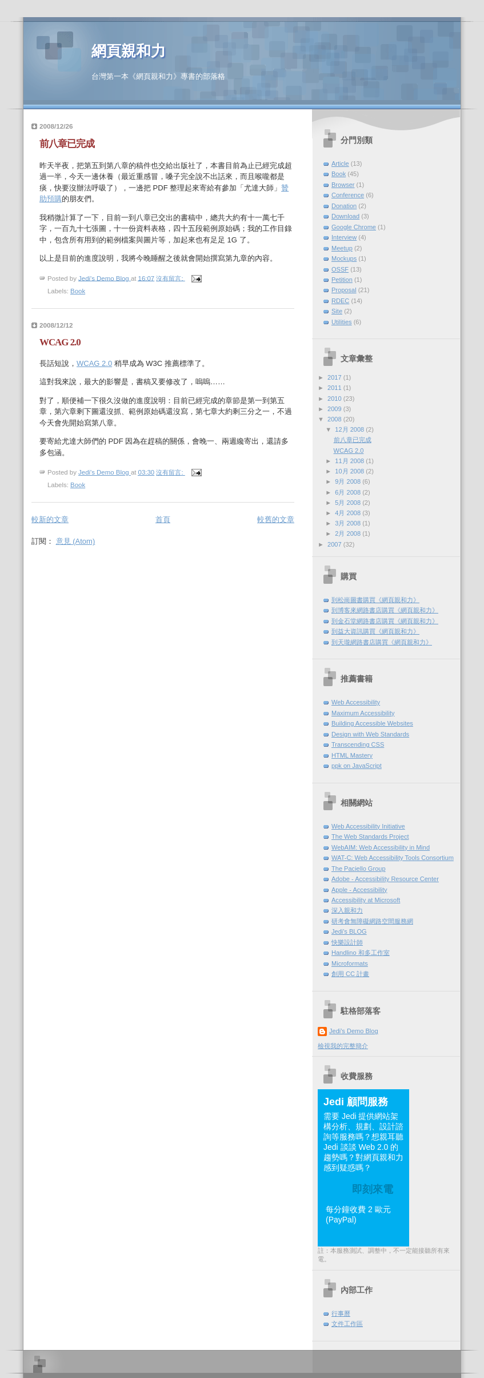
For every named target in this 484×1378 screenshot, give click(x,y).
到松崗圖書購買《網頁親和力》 (375, 599)
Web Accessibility (355, 702)
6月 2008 (348, 492)
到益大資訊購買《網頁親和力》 (375, 631)
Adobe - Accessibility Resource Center (385, 878)
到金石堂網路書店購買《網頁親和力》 (384, 621)
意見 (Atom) (75, 541)
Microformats (349, 963)
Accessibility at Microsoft (365, 900)
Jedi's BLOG (349, 931)
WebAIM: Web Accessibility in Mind (380, 847)
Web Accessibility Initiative (368, 826)
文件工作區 (347, 1323)
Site (336, 311)
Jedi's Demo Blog (353, 1030)
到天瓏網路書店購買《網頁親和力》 (381, 642)
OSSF (340, 269)
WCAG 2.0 (60, 342)
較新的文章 (50, 519)
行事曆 (340, 1313)
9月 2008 (348, 481)
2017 (335, 377)
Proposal (344, 289)
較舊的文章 (275, 519)
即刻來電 (372, 1189)
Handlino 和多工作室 (360, 952)
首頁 (162, 519)
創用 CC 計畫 (350, 973)
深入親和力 (347, 910)
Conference (347, 195)
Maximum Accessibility (363, 713)
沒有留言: (170, 277)
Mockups (344, 258)
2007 (335, 544)
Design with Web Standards (370, 734)
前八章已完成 (66, 143)
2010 (335, 398)
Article (340, 163)
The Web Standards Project (370, 836)
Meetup (342, 248)
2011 (335, 387)
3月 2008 (348, 523)
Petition (342, 279)
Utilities (341, 321)
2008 (335, 419)
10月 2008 (350, 471)
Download (345, 216)
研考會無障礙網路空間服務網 (372, 921)
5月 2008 (348, 502)
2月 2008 (348, 533)
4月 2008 (348, 512)
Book (77, 291)
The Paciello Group (358, 868)
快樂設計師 (347, 942)
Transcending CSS (357, 744)
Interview (344, 237)
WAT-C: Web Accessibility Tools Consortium (392, 857)
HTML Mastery (352, 755)
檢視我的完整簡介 (343, 1045)
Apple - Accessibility (359, 889)
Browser (343, 184)
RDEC (340, 300)
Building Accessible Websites (372, 723)
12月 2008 (350, 429)
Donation (344, 205)
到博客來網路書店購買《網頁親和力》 (384, 610)
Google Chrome (353, 227)
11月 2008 (350, 460)
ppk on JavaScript (356, 765)
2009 (335, 408)
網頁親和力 (128, 51)
